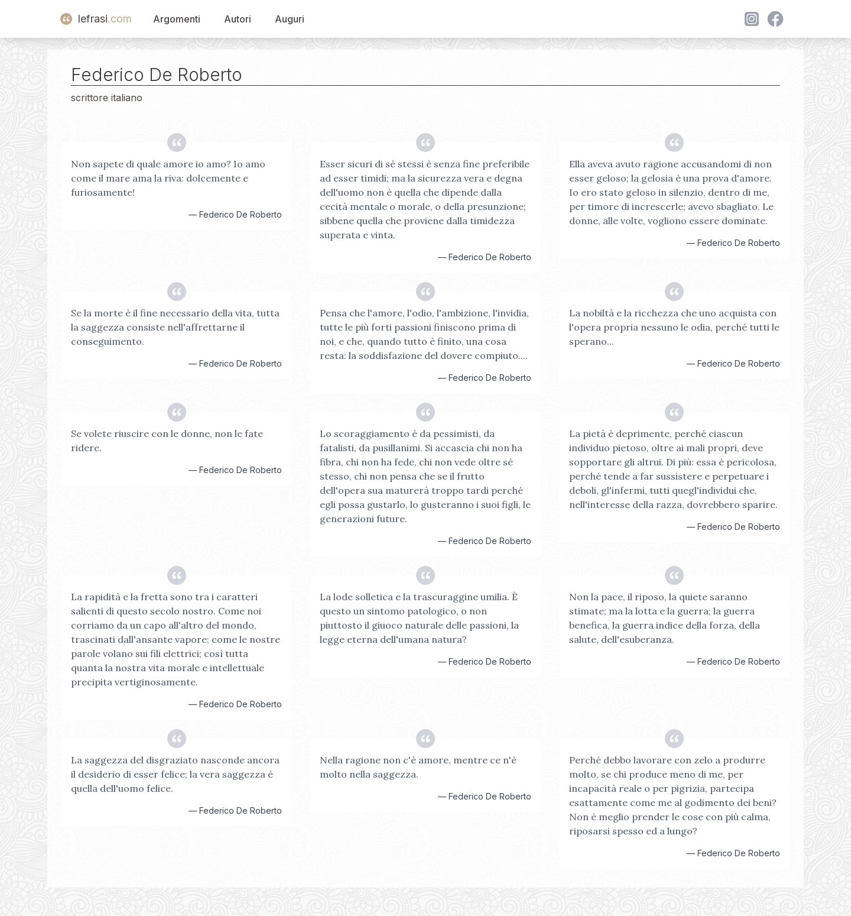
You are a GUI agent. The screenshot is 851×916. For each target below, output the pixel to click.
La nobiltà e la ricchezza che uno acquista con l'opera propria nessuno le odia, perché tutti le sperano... (674, 327)
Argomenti (176, 19)
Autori (237, 19)
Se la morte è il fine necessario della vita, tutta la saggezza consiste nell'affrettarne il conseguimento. (175, 327)
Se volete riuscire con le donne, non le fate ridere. (167, 441)
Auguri (289, 19)
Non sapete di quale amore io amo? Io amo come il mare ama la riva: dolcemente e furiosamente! (168, 178)
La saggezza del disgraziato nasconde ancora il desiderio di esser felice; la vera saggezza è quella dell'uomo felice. (175, 774)
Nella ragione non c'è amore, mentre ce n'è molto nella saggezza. (418, 767)
